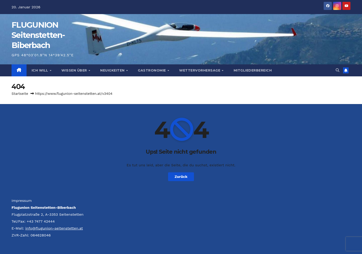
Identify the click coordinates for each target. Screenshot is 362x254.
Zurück (181, 176)
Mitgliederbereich (253, 70)
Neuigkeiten (113, 70)
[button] (337, 70)
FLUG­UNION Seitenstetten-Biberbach (38, 35)
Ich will (40, 70)
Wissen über (74, 70)
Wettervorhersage (200, 70)
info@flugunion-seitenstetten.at (54, 228)
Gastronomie (152, 70)
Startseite (20, 94)
